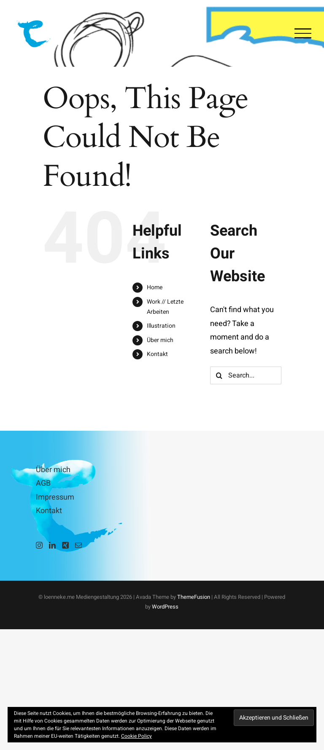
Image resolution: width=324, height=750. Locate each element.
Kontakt (157, 354)
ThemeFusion (193, 597)
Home (154, 287)
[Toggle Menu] (303, 33)
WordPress (165, 607)
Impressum (55, 497)
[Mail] (78, 545)
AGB (43, 483)
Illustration (161, 325)
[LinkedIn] (52, 545)
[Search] (219, 375)
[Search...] (245, 375)
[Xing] (65, 545)
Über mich (160, 340)
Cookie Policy (136, 736)
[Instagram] (39, 545)
